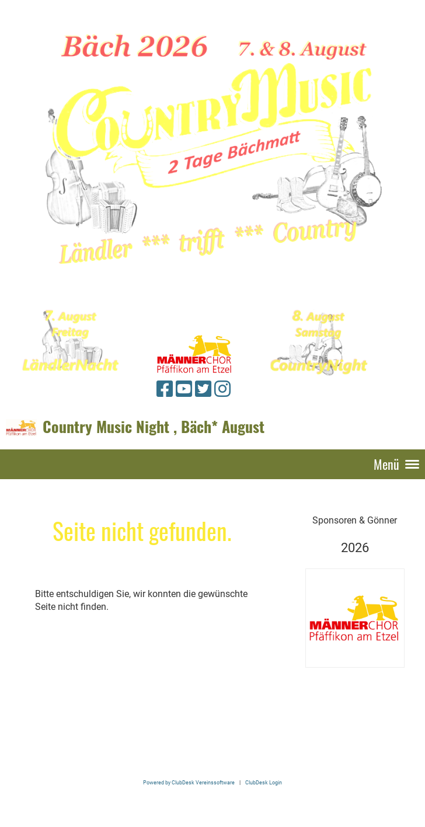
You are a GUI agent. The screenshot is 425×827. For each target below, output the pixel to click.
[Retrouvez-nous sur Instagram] (222, 389)
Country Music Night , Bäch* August (153, 426)
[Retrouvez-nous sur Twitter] (203, 389)
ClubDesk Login (263, 782)
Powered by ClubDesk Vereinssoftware (189, 782)
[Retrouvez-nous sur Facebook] (164, 389)
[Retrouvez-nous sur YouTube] (184, 389)
